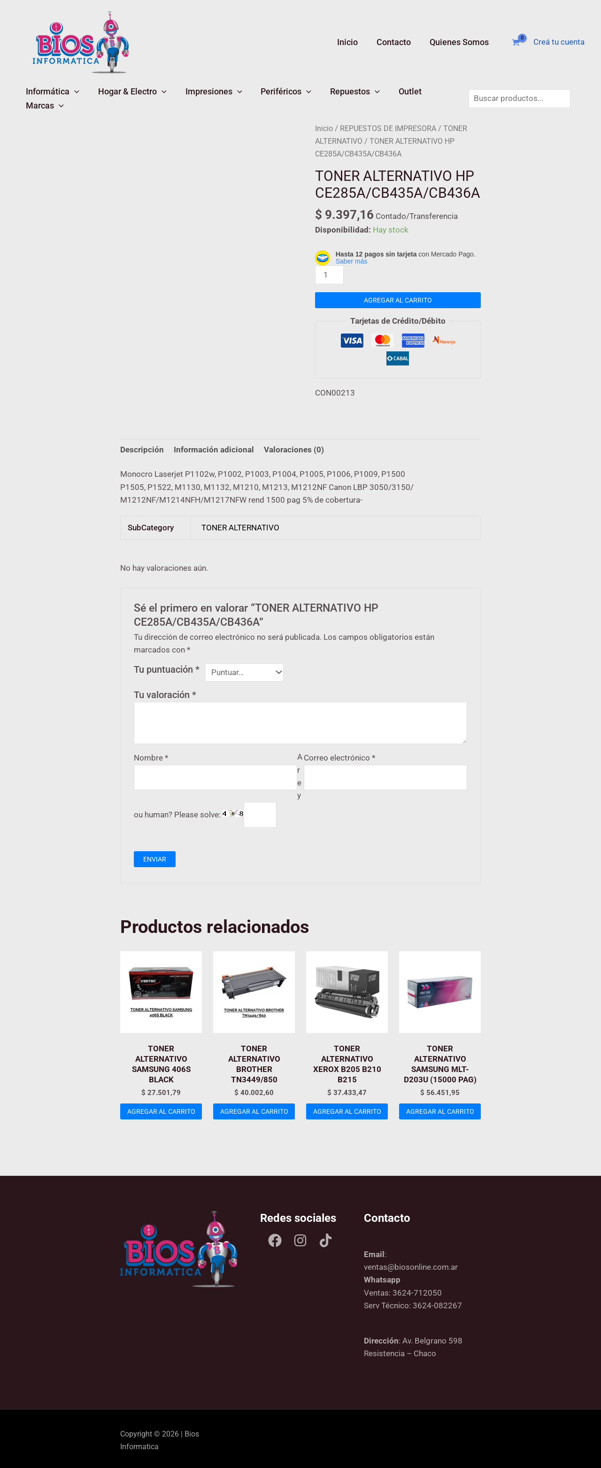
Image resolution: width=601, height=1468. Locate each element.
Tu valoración (165, 692)
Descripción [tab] (142, 446)
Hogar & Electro (123, 97)
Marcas (422, 97)
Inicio (352, 42)
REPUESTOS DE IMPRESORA (388, 125)
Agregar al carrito (398, 297)
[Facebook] (275, 1237)
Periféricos (265, 97)
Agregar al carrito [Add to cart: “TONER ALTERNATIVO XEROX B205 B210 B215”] (347, 1112)
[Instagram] (300, 1237)
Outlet (378, 97)
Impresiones (199, 97)
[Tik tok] (325, 1237)
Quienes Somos (460, 42)
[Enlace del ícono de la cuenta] (559, 42)
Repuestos (329, 97)
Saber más (352, 259)
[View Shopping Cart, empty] (516, 42)
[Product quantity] (329, 272)
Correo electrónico (339, 755)
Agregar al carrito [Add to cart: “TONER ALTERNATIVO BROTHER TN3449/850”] (254, 1112)
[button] (71, 97)
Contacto (396, 42)
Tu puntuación (167, 666)
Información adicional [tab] (214, 446)
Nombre (151, 755)
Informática (49, 97)
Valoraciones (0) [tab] (294, 446)
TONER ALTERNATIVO (240, 524)
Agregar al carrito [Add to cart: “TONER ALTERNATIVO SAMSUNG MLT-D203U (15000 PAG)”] (440, 1112)
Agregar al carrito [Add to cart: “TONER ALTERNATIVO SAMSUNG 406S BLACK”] (161, 1112)
